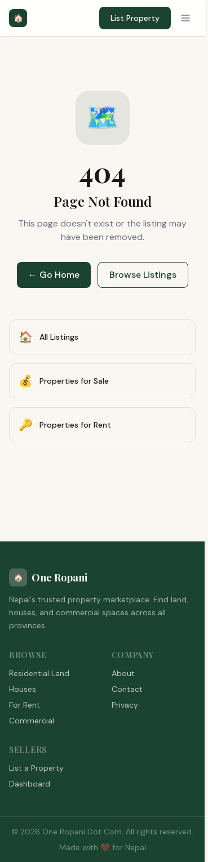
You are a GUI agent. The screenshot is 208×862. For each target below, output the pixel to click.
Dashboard (29, 784)
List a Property (36, 768)
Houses (22, 689)
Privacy (125, 705)
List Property (135, 18)
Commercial (31, 721)
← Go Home (53, 275)
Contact (127, 689)
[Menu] (185, 18)
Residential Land (39, 673)
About (123, 673)
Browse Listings (142, 275)
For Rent (24, 705)
